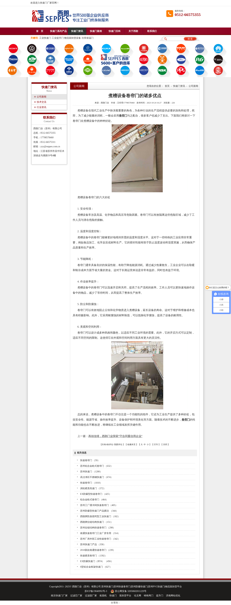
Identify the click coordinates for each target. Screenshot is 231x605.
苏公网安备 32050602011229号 (128, 591)
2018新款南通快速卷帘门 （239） (97, 550)
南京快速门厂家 (59, 595)
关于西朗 (133, 31)
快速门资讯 (77, 31)
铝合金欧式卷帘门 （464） (94, 499)
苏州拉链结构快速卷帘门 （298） (97, 527)
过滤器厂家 (91, 595)
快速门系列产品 (58, 31)
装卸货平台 (125, 595)
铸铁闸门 (148, 595)
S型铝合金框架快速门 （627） (96, 567)
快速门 (113, 595)
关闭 (165, 444)
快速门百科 (115, 31)
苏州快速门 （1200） (91, 471)
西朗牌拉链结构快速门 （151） (96, 522)
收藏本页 (131, 444)
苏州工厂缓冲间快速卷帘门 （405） (99, 505)
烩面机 (103, 595)
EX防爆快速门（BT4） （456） (96, 561)
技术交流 (41, 102)
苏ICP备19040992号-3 (96, 591)
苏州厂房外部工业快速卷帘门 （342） (100, 539)
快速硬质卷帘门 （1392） (93, 555)
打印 (156, 444)
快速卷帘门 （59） (90, 460)
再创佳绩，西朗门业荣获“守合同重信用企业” (115, 436)
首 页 (39, 31)
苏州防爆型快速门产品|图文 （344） (99, 511)
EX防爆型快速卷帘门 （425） (95, 494)
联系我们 (152, 31)
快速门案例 (96, 31)
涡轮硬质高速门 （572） (93, 488)
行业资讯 (41, 107)
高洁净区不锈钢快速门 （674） (96, 477)
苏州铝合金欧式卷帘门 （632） (96, 466)
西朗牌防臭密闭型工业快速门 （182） (100, 516)
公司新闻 (41, 96)
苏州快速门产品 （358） (93, 544)
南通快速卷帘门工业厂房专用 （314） (100, 533)
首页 (167, 86)
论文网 (137, 595)
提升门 (159, 595)
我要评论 (118, 444)
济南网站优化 (173, 595)
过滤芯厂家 (76, 595)
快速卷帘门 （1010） (91, 483)
